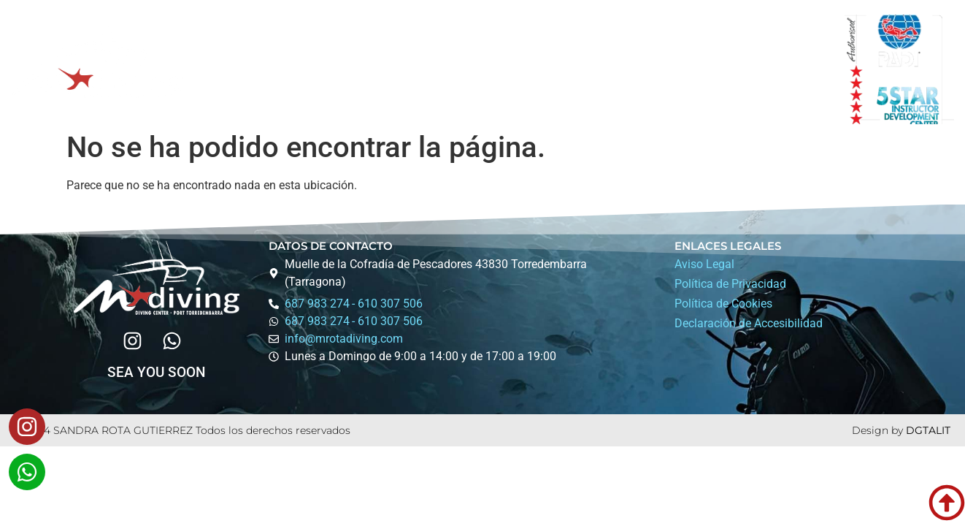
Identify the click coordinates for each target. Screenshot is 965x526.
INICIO (245, 69)
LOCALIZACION (703, 69)
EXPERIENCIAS (421, 70)
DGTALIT (928, 430)
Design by (879, 430)
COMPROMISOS (597, 69)
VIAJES (513, 69)
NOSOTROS (318, 69)
